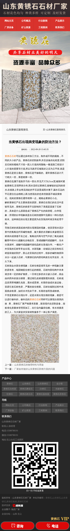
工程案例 (42, 27)
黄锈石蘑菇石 (26, 389)
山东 (15, 514)
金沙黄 (59, 384)
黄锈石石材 (23, 501)
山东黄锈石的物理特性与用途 (29, 365)
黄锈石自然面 (9, 389)
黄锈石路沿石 (26, 394)
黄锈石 (10, 384)
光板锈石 (59, 389)
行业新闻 (42, 21)
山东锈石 (26, 384)
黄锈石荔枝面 (43, 394)
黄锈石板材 (11, 501)
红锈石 (10, 394)
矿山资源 (25, 27)
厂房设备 (9, 27)
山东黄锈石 (43, 384)
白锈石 (43, 389)
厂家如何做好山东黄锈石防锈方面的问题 (34, 369)
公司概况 (25, 21)
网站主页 (9, 21)
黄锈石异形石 (59, 394)
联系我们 (59, 27)
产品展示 (59, 21)
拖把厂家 (15, 509)
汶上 (20, 514)
